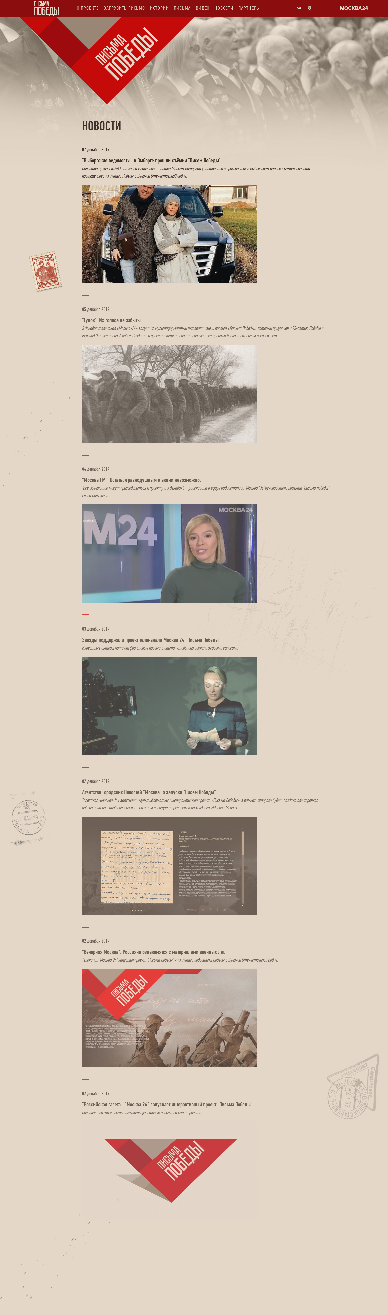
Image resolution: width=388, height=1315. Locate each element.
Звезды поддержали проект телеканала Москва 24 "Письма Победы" (151, 639)
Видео (203, 8)
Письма (182, 8)
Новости (224, 8)
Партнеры (249, 8)
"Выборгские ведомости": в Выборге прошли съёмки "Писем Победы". (152, 160)
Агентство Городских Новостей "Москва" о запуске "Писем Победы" (149, 792)
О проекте (88, 8)
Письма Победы (46, 8)
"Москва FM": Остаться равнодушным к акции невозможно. (141, 479)
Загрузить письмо (124, 8)
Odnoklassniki (310, 8)
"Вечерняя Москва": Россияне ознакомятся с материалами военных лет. (153, 951)
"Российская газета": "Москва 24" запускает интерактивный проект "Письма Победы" (167, 1104)
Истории (159, 8)
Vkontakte (299, 8)
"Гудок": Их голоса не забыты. (112, 320)
